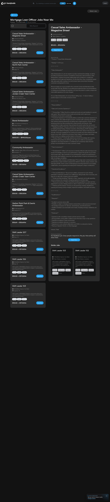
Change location (92, 498)
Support (21, 50)
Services (69, 4)
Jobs (62, 4)
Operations (21, 137)
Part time (27, 225)
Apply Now (37, 55)
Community (21, 165)
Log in (105, 3)
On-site (15, 50)
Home (91, 12)
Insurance (55, 274)
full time (55, 271)
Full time (26, 50)
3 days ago (61, 271)
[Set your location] (31, 23)
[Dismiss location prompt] (106, 496)
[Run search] (33, 4)
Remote (15, 137)
